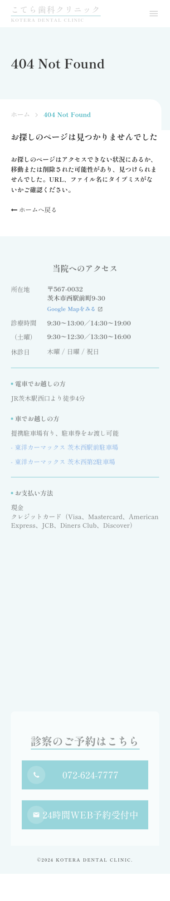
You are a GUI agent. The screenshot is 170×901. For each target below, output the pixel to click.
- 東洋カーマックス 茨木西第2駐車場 (63, 463)
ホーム (20, 114)
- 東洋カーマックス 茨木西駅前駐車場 (64, 449)
